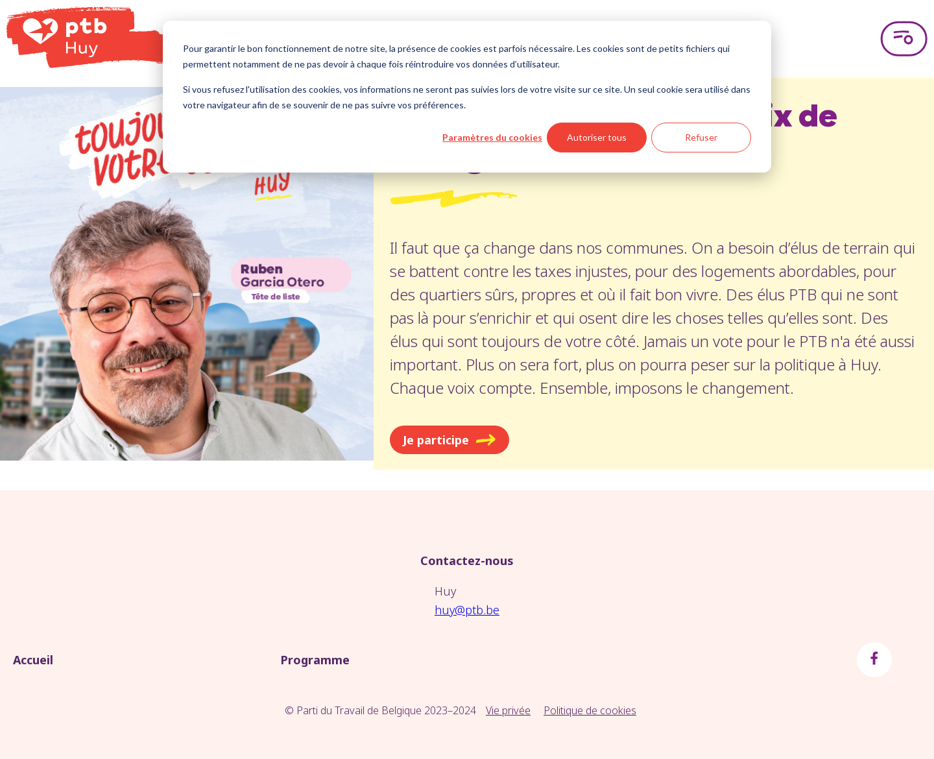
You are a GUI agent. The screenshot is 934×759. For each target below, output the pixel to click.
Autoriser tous (597, 137)
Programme (315, 660)
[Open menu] (904, 38)
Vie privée (508, 710)
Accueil (33, 660)
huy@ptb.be (467, 610)
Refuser (701, 137)
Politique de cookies (590, 710)
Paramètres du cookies (492, 137)
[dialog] (467, 97)
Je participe (449, 439)
